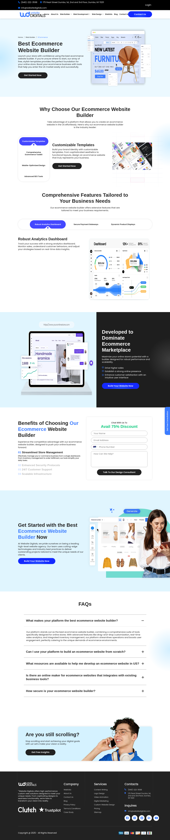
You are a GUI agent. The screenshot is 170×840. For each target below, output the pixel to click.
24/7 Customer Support (35, 469)
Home (46, 14)
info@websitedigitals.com (34, 8)
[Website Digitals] (39, 784)
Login (148, 5)
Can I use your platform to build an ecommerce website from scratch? (76, 651)
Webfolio (108, 14)
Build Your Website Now (120, 385)
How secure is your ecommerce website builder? (60, 691)
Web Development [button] (81, 14)
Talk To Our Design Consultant (119, 472)
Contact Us (140, 14)
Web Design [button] (97, 14)
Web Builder (30, 37)
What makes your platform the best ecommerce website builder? (72, 620)
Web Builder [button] (65, 14)
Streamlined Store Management (40, 452)
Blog (116, 14)
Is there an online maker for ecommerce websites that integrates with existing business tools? (81, 677)
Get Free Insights (40, 752)
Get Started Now (33, 75)
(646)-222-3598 (29, 2)
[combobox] (94, 446)
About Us (54, 14)
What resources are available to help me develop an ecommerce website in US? (82, 663)
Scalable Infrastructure (35, 473)
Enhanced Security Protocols (39, 465)
